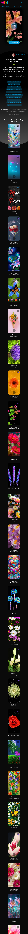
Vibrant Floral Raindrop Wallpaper (14, 427)
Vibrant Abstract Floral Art (14, 612)
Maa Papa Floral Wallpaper (14, 212)
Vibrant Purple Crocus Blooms (14, 551)
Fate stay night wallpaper (14, 84)
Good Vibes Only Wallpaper (14, 181)
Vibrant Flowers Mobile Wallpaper (14, 643)
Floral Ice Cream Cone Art (14, 335)
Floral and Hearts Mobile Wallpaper (14, 889)
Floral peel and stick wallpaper (14, 89)
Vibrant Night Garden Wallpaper (14, 766)
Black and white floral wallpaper (14, 92)
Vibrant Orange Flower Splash (14, 397)
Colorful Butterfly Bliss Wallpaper (14, 150)
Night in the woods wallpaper (14, 87)
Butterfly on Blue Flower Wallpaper (14, 304)
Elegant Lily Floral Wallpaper (14, 674)
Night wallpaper (17, 6)
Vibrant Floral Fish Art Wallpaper (14, 520)
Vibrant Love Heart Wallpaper (14, 581)
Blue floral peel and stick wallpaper (14, 94)
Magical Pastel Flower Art (14, 920)
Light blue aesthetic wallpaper (14, 102)
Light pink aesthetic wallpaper (14, 105)
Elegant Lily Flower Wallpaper (14, 859)
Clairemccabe (18, 55)
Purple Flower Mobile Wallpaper (14, 366)
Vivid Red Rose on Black (14, 735)
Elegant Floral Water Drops (14, 705)
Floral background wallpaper (14, 81)
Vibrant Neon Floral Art (14, 488)
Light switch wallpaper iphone (14, 99)
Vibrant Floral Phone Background (14, 797)
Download (14, 43)
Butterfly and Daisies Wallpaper (14, 828)
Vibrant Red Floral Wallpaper (14, 458)
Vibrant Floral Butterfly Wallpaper (14, 273)
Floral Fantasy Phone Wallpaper (14, 243)
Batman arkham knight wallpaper (14, 97)
